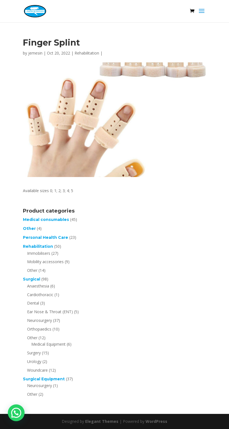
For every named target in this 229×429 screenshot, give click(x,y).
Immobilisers (38, 253)
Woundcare (37, 370)
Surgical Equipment (44, 378)
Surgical (31, 279)
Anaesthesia (38, 286)
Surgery (34, 352)
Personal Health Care (45, 237)
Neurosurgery (39, 320)
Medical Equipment (48, 344)
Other (29, 228)
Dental (33, 303)
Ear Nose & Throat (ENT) (50, 311)
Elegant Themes (101, 421)
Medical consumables (46, 219)
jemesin (35, 53)
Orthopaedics (39, 329)
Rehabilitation (87, 53)
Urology (34, 361)
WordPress (156, 421)
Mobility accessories (45, 261)
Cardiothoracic (40, 294)
